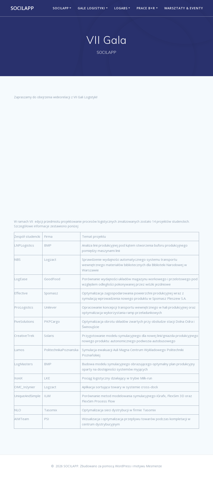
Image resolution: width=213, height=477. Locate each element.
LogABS (121, 8)
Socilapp (61, 8)
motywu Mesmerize (147, 466)
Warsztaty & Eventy (183, 8)
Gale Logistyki (91, 8)
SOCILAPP (22, 8)
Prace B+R (146, 8)
